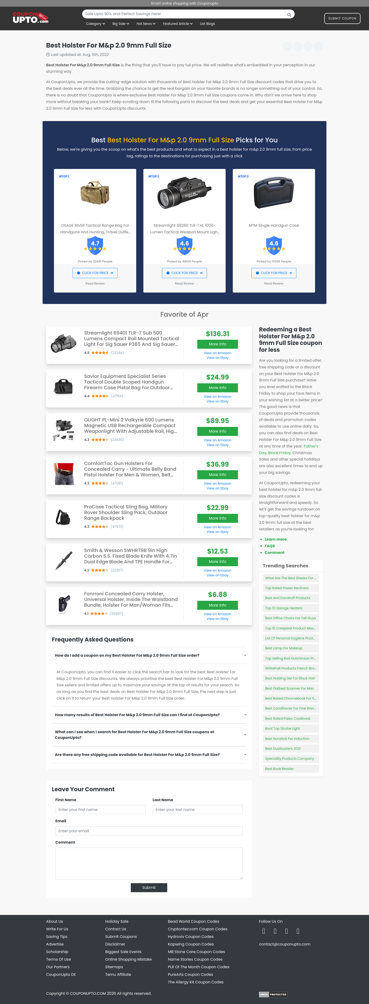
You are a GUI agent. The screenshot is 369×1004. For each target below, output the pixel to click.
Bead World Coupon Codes (193, 921)
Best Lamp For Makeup (283, 648)
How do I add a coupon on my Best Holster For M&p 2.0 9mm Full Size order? (127, 655)
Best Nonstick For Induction (287, 738)
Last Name (163, 800)
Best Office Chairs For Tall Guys (290, 618)
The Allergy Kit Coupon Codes (196, 982)
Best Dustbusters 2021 (283, 748)
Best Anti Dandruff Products (287, 598)
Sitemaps (114, 967)
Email (60, 821)
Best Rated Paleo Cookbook (287, 718)
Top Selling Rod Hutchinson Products (295, 658)
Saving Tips (56, 936)
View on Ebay (217, 357)
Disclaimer (115, 944)
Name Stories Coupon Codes (195, 959)
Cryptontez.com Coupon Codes (198, 929)
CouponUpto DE (61, 974)
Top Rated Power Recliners (287, 588)
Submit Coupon (342, 19)
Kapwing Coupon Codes (191, 944)
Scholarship (57, 951)
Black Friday (279, 453)
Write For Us (57, 929)
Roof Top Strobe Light (282, 728)
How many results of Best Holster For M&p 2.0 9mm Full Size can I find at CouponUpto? (137, 715)
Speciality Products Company (289, 758)
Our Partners (58, 967)
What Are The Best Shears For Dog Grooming (301, 578)
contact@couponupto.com (284, 944)
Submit (149, 887)
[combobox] (188, 13)
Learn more (276, 539)
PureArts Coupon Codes (190, 974)
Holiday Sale (116, 921)
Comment (65, 842)
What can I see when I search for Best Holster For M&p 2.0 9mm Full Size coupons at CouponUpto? (134, 734)
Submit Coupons (121, 936)
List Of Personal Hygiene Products (292, 638)
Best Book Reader (279, 768)
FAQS (270, 546)
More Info (217, 344)
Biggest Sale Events (123, 951)
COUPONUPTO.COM (88, 993)
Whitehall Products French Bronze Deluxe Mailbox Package (313, 668)
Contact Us (115, 929)
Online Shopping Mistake (128, 959)
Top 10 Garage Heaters (284, 608)
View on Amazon (217, 353)
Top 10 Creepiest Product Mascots (293, 628)
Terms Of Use (58, 959)
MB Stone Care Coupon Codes (196, 951)
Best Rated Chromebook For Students (296, 698)
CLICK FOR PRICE (95, 273)
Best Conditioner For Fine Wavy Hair (294, 708)
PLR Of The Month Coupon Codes (198, 967)
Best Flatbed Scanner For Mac (289, 688)
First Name (65, 800)
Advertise (55, 944)
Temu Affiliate (118, 974)
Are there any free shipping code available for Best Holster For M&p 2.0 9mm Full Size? (137, 754)
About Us (54, 921)
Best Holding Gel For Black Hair (290, 678)
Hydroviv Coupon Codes (191, 936)
